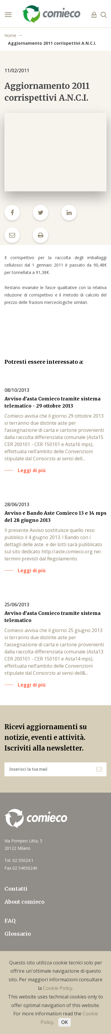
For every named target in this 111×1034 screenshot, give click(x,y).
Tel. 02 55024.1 (18, 860)
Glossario (17, 933)
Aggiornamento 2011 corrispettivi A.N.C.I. (52, 43)
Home (10, 35)
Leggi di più (32, 470)
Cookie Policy (57, 988)
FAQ (10, 920)
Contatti (16, 888)
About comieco (24, 901)
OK (64, 1022)
